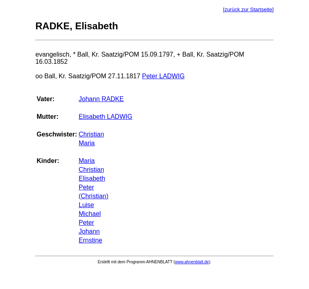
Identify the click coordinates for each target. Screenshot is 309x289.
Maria (86, 143)
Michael (89, 213)
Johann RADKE (101, 99)
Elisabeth (91, 178)
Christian (91, 134)
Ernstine (90, 240)
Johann (89, 231)
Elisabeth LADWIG (105, 116)
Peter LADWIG (163, 76)
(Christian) (93, 196)
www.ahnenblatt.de (192, 262)
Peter (86, 187)
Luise (86, 204)
